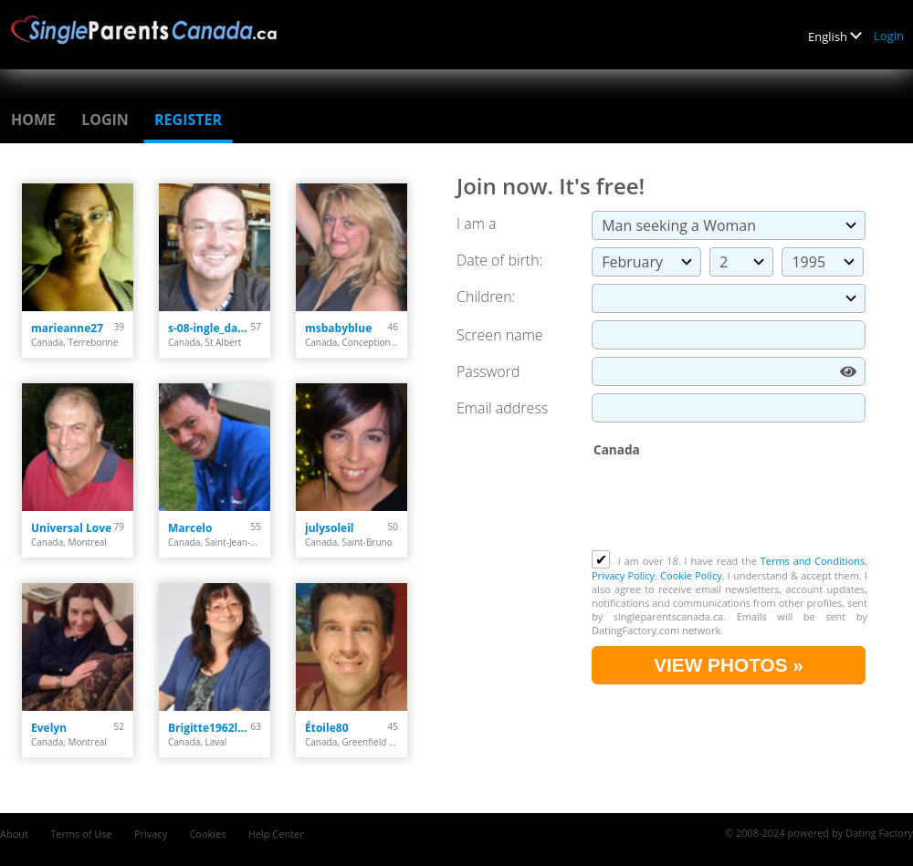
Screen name (499, 335)
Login (889, 35)
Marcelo (190, 528)
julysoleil (329, 528)
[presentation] (730, 505)
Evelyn (49, 728)
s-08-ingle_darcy (209, 328)
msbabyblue (338, 328)
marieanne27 (67, 328)
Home (33, 120)
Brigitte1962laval (209, 728)
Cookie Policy (691, 575)
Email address (502, 408)
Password (487, 371)
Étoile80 (327, 728)
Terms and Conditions (813, 561)
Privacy (150, 833)
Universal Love (71, 528)
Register (188, 120)
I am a (476, 224)
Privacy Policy (623, 575)
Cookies (207, 833)
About (14, 833)
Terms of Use (81, 833)
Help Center (276, 833)
